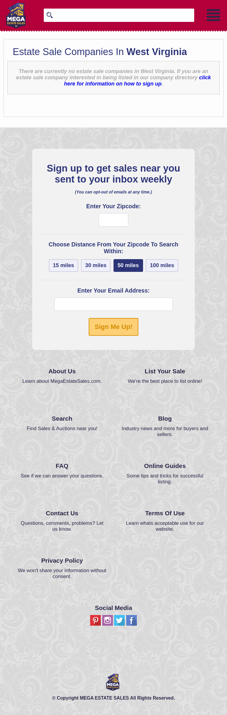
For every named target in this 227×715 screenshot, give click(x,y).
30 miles (95, 265)
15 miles (63, 265)
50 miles (128, 265)
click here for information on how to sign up (137, 81)
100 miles (162, 265)
